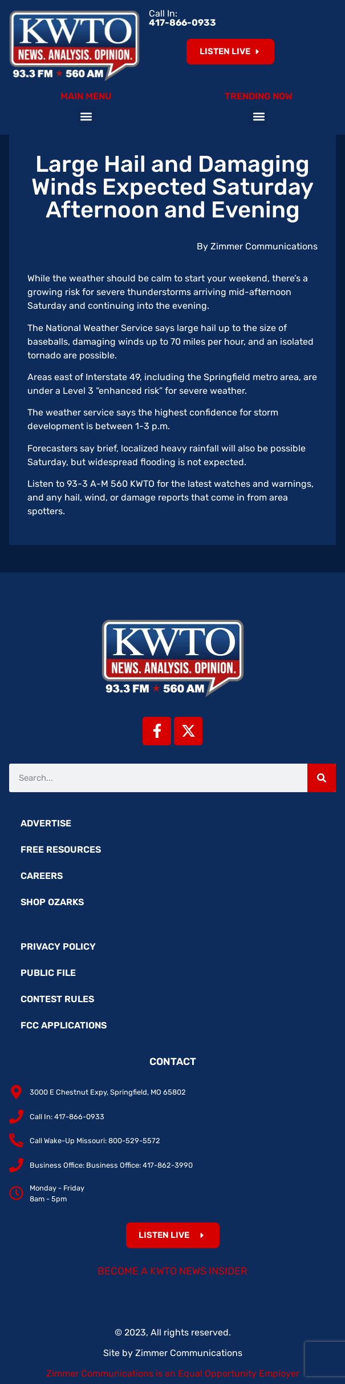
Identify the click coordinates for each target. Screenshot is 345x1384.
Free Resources (61, 849)
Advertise (46, 823)
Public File (48, 972)
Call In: (182, 18)
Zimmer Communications (188, 1352)
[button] (86, 116)
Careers (42, 875)
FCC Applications (64, 1025)
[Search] (321, 778)
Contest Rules (57, 999)
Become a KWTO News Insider (172, 1271)
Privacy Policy (58, 946)
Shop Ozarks (52, 902)
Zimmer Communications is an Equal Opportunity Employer (172, 1373)
